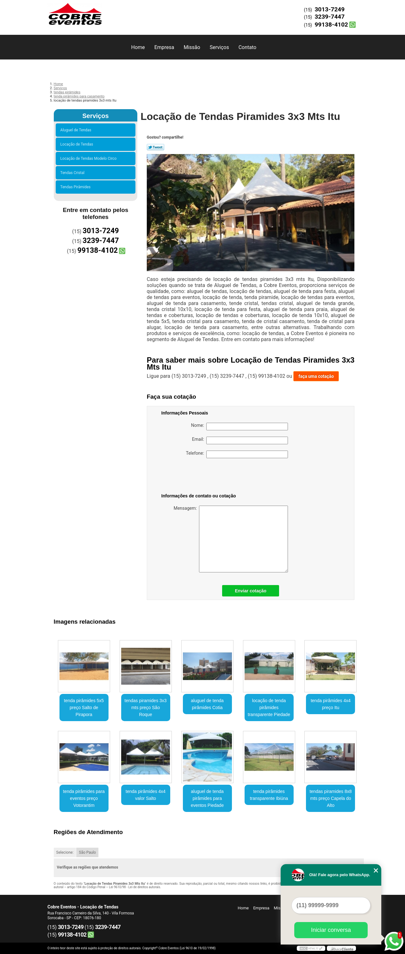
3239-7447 (330, 16)
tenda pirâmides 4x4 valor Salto (145, 795)
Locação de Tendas (77, 144)
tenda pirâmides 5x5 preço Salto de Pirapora (84, 707)
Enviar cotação (250, 590)
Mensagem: (231, 539)
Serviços (219, 47)
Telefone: (237, 454)
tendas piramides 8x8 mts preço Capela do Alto (330, 798)
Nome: (239, 426)
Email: (240, 440)
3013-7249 (330, 9)
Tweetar (155, 147)
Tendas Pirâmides (76, 187)
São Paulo (87, 852)
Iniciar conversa (331, 930)
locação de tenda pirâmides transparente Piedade (269, 707)
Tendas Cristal (73, 173)
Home (138, 47)
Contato (248, 47)
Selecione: (65, 852)
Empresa (164, 47)
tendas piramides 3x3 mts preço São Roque (146, 707)
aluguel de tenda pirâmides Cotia (207, 704)
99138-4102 (331, 24)
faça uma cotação (316, 376)
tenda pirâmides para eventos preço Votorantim (84, 798)
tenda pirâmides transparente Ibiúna (269, 795)
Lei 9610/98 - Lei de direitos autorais (134, 887)
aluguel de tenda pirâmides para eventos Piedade (207, 798)
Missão (192, 47)
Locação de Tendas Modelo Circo (89, 158)
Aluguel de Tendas (76, 130)
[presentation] (201, 477)
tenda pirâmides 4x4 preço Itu (331, 704)
